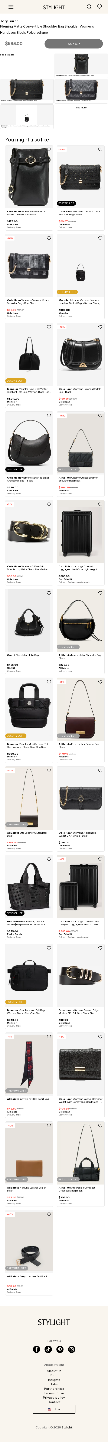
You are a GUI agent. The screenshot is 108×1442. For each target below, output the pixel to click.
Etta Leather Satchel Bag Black (79, 745)
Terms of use (54, 1393)
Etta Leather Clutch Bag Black (27, 834)
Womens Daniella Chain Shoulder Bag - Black (80, 213)
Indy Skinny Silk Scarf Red (28, 1098)
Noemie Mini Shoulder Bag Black (80, 656)
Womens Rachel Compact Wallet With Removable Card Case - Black (80, 1101)
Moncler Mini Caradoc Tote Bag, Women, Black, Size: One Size (28, 745)
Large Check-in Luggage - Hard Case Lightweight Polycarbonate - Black (78, 569)
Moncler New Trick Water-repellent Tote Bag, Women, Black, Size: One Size (29, 391)
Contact (54, 1402)
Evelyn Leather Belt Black (27, 1276)
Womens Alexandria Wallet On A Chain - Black (77, 834)
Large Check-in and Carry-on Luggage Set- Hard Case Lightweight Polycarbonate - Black (79, 924)
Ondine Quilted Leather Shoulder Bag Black (78, 479)
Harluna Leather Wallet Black (26, 1189)
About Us (54, 1371)
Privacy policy (54, 1397)
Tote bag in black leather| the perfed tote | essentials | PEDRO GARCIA (26, 924)
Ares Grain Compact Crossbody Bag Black (77, 1189)
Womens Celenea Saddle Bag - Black (80, 390)
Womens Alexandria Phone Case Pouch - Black (26, 213)
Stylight (67, 1427)
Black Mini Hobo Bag (23, 655)
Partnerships (54, 1389)
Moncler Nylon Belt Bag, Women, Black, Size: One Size (26, 1012)
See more (81, 107)
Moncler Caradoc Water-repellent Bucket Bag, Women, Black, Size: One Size (79, 303)
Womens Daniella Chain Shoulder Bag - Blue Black (28, 302)
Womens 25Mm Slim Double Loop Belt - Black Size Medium (28, 568)
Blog (54, 1375)
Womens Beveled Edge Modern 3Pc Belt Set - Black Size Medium (78, 1013)
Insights (54, 1380)
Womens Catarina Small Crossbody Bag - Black (28, 479)
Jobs (54, 1384)
